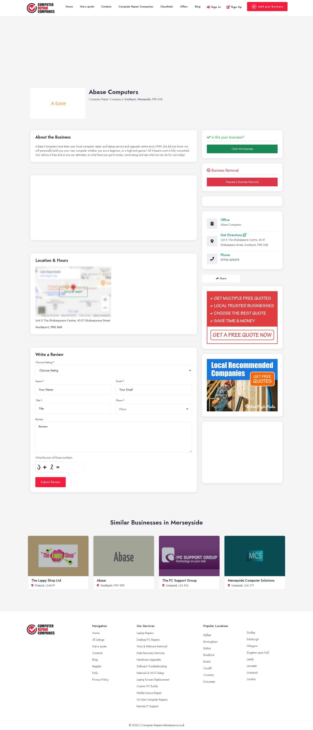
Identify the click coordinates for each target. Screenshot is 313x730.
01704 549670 (230, 260)
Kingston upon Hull (258, 653)
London (251, 679)
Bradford (208, 655)
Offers (184, 6)
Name (38, 381)
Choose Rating (43, 362)
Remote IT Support (148, 706)
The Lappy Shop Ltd (46, 580)
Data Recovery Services (150, 653)
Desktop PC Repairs (148, 640)
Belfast (207, 635)
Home (69, 6)
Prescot (39, 585)
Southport (130, 99)
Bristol (206, 662)
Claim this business (242, 149)
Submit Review (50, 482)
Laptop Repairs (145, 633)
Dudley (251, 633)
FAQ (95, 673)
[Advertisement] (156, 56)
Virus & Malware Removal (152, 646)
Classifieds (166, 6)
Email (119, 381)
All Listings (98, 640)
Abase (101, 580)
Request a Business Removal (242, 182)
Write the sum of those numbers (53, 458)
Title (37, 400)
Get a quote (87, 6)
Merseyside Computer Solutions (251, 580)
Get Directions (233, 235)
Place (119, 400)
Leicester (252, 666)
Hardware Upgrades (149, 660)
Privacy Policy (100, 680)
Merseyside (143, 99)
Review (39, 419)
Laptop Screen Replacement (153, 680)
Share (221, 278)
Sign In (214, 7)
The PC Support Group (179, 580)
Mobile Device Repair (149, 693)
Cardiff (207, 668)
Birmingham (210, 642)
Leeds (250, 659)
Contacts (106, 6)
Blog (197, 6)
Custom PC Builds (147, 686)
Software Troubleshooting (152, 666)
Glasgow (252, 646)
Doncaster (209, 682)
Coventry (208, 675)
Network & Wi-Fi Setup (150, 673)
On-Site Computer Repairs (152, 700)
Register (97, 666)
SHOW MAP (73, 292)
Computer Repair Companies (136, 6)
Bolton (207, 648)
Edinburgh (253, 639)
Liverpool (171, 585)
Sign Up (234, 7)
